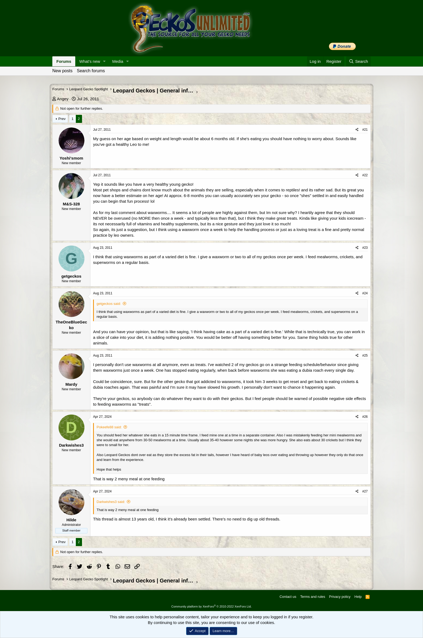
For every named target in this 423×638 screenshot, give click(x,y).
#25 (365, 355)
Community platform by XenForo (211, 606)
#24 (365, 293)
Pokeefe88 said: (109, 427)
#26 (365, 417)
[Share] (357, 130)
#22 (365, 175)
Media (117, 61)
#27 (365, 491)
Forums (63, 61)
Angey (63, 98)
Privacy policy (339, 597)
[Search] (358, 61)
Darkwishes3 (71, 445)
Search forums (91, 70)
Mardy (71, 384)
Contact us (287, 597)
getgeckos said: (109, 304)
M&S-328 (71, 204)
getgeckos (71, 276)
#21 (365, 130)
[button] (104, 61)
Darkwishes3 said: (111, 502)
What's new (89, 61)
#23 (365, 248)
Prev (62, 119)
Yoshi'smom (71, 158)
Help (358, 597)
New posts (62, 70)
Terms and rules (312, 597)
